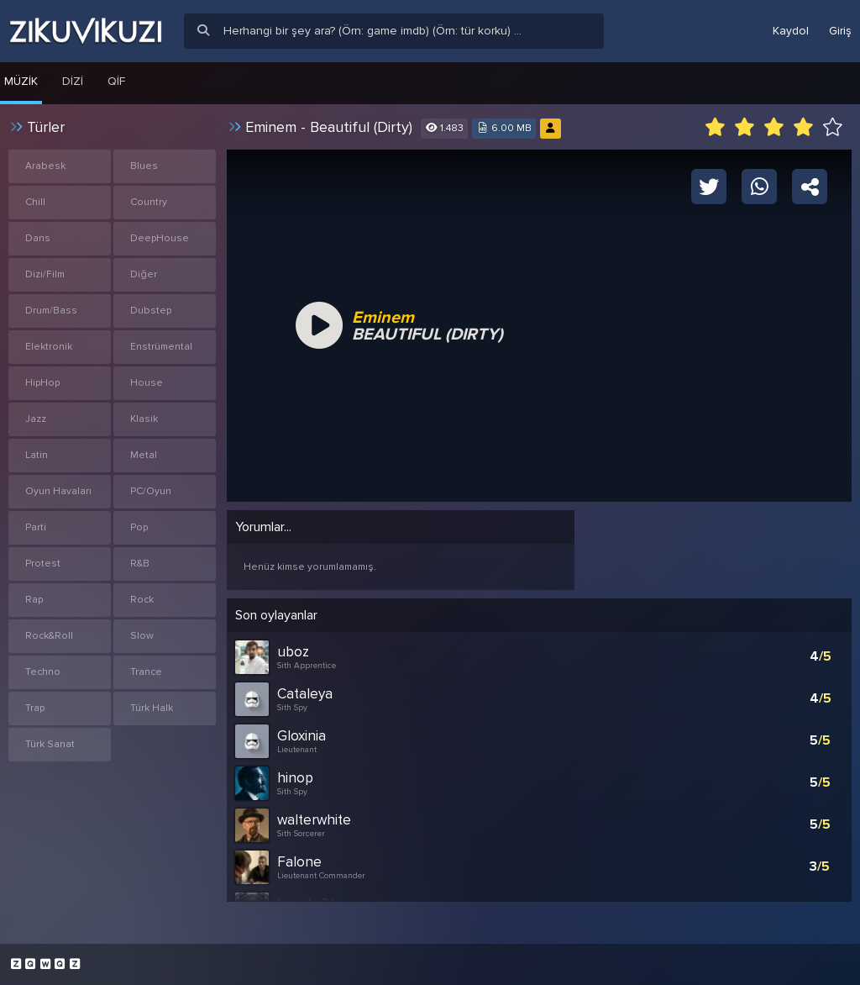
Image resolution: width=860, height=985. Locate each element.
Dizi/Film (45, 274)
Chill (35, 202)
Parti (35, 527)
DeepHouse (159, 238)
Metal (143, 455)
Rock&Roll (49, 635)
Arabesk (45, 166)
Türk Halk (151, 708)
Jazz (35, 419)
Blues (144, 166)
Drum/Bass (51, 310)
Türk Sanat (50, 744)
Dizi (72, 81)
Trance (146, 672)
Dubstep (150, 310)
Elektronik (48, 346)
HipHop (42, 383)
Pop (139, 527)
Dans (37, 238)
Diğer (143, 274)
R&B (139, 563)
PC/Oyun (150, 491)
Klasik (144, 419)
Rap (34, 599)
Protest (42, 563)
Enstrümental (161, 346)
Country (148, 202)
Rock (142, 599)
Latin (36, 455)
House (146, 383)
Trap (35, 708)
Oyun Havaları (58, 491)
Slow (142, 635)
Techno (42, 672)
